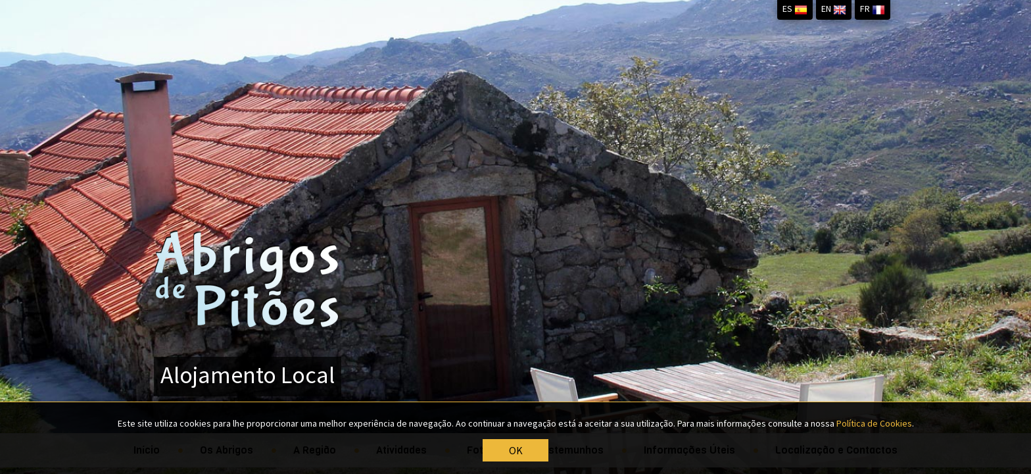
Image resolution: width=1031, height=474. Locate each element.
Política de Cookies (874, 425)
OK (516, 451)
